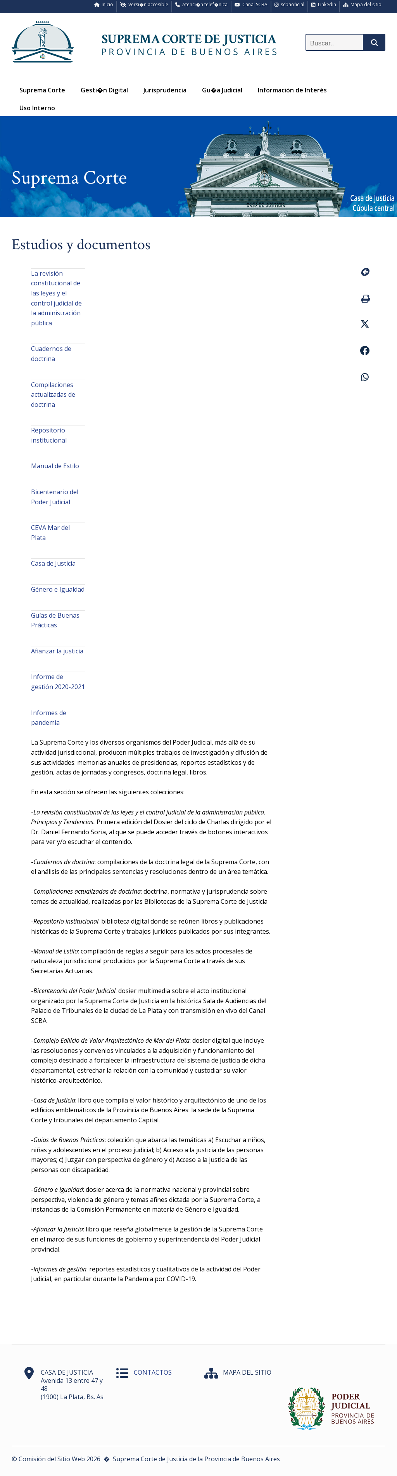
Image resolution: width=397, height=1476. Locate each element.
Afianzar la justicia (57, 651)
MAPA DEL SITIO (247, 1372)
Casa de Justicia (53, 563)
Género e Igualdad (58, 589)
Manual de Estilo (55, 466)
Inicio (104, 4)
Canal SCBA (251, 4)
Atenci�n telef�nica (201, 4)
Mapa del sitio (362, 4)
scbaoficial (289, 4)
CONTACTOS (153, 1372)
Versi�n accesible (144, 4)
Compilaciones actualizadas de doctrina (53, 394)
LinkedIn (323, 4)
